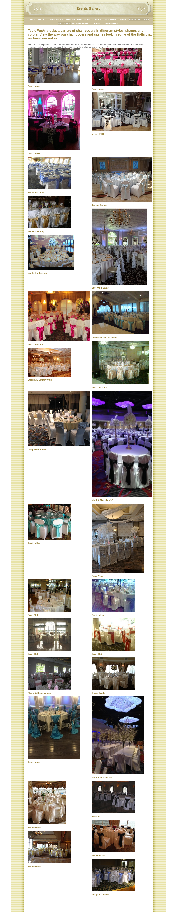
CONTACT (42, 19)
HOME (32, 19)
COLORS (96, 19)
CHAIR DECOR (56, 19)
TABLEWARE (111, 23)
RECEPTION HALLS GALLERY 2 (87, 23)
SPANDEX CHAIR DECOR (77, 19)
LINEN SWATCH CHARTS (115, 19)
